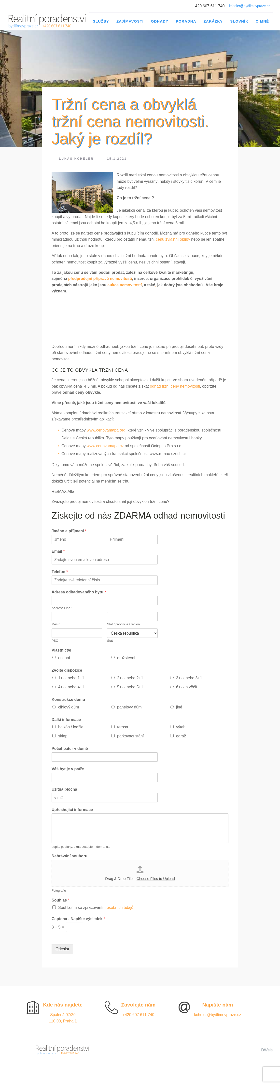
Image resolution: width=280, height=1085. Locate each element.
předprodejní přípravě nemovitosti (100, 278)
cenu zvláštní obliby (173, 239)
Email (58, 551)
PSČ (55, 640)
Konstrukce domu (68, 699)
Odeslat (62, 949)
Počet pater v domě (70, 748)
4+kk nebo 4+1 (71, 687)
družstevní (126, 658)
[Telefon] (105, 580)
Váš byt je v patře (68, 769)
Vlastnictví (61, 650)
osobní (64, 658)
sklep (62, 736)
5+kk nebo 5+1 (130, 687)
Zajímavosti (130, 21)
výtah (180, 727)
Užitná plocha (64, 789)
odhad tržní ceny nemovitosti (175, 386)
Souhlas (61, 900)
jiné (179, 707)
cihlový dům (68, 707)
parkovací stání (130, 736)
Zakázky (213, 21)
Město (56, 624)
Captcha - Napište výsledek (78, 919)
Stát (110, 640)
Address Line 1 (62, 608)
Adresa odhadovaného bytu (79, 592)
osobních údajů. (120, 907)
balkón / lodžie (70, 727)
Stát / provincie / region (123, 624)
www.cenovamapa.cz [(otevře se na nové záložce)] (105, 446)
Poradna (186, 21)
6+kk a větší (186, 687)
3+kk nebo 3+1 (189, 678)
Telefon (60, 572)
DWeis (267, 1050)
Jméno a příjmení (69, 531)
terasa (122, 727)
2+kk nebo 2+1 (130, 678)
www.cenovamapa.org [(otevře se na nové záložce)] (106, 430)
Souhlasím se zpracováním (96, 907)
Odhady (159, 21)
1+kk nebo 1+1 (71, 678)
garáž (181, 736)
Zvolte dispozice (67, 670)
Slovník (239, 21)
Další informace (66, 720)
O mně (262, 21)
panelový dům (129, 707)
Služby (101, 21)
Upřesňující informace (72, 810)
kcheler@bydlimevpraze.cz (249, 6)
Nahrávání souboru (69, 856)
